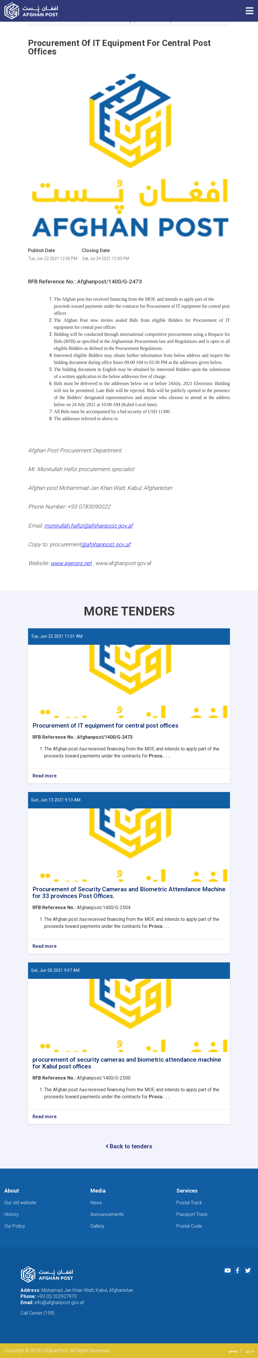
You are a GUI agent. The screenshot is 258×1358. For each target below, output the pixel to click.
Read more (44, 776)
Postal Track (189, 1202)
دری (249, 1350)
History (11, 1214)
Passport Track (192, 1214)
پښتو (233, 1350)
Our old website (20, 1202)
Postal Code (189, 1226)
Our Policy (14, 1226)
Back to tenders (129, 1146)
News (96, 1202)
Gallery (97, 1226)
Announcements (107, 1214)
